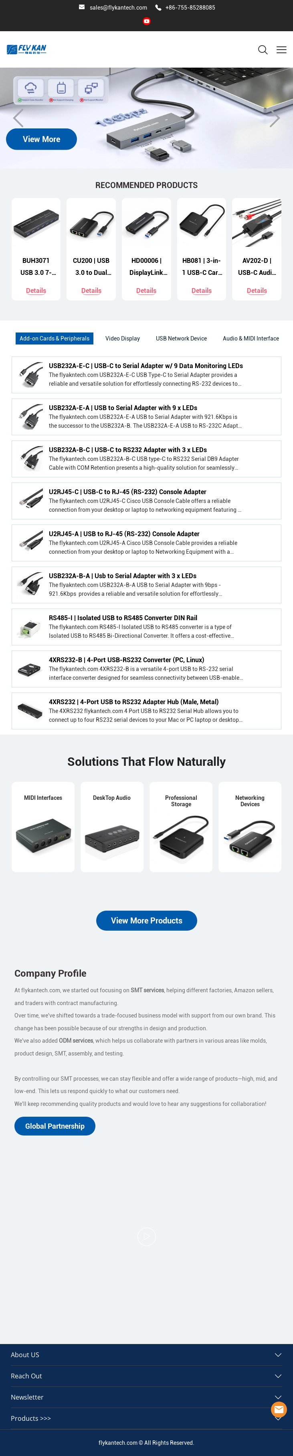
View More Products (146, 920)
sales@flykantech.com (118, 7)
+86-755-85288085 (190, 7)
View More (41, 139)
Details (36, 290)
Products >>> (31, 1418)
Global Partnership (55, 1126)
